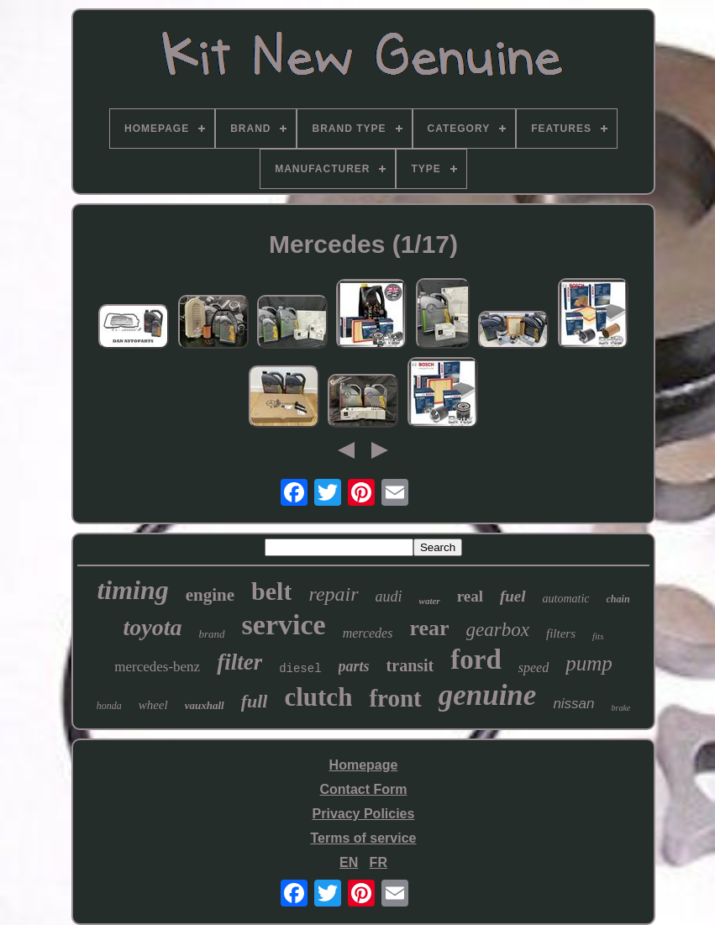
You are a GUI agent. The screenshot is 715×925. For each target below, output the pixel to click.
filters (561, 633)
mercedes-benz (157, 667)
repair (333, 594)
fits (597, 636)
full (254, 701)
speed (533, 667)
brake (621, 707)
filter (239, 662)
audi (389, 596)
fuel (513, 596)
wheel (153, 705)
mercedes (368, 633)
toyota (153, 627)
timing (132, 590)
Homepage (363, 765)
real (470, 596)
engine (210, 595)
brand (212, 634)
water (429, 601)
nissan (573, 704)
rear (429, 628)
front (395, 698)
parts (354, 666)
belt (271, 591)
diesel (300, 668)
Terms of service (363, 838)
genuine (488, 695)
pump (588, 663)
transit (410, 665)
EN (348, 862)
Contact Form (363, 789)
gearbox (497, 629)
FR (378, 862)
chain (618, 599)
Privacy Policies (364, 814)
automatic (566, 598)
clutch (318, 697)
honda (109, 706)
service (284, 624)
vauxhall (204, 705)
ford (476, 659)
